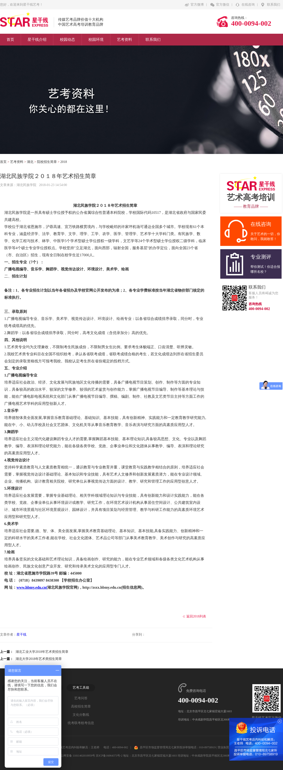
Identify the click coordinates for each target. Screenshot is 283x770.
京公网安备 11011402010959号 (74, 755)
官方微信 (222, 4)
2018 (63, 162)
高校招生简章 (81, 706)
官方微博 (197, 4)
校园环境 (96, 39)
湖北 (30, 162)
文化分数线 (81, 714)
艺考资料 (124, 39)
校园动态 (67, 39)
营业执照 (223, 747)
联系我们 (273, 4)
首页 (10, 39)
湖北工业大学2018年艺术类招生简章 (42, 652)
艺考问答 (80, 698)
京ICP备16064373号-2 (109, 755)
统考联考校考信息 (81, 723)
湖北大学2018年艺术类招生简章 (39, 659)
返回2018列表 (196, 616)
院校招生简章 (47, 162)
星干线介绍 (37, 39)
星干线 (21, 634)
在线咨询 (248, 4)
